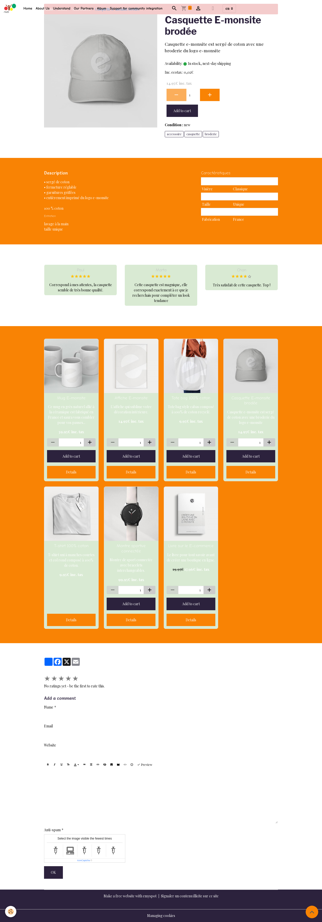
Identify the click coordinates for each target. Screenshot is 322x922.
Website (50, 745)
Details (71, 472)
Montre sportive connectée (131, 548)
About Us (42, 8)
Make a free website (119, 896)
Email (48, 726)
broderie (211, 134)
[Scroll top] (312, 912)
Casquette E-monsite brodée (250, 400)
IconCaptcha (83, 860)
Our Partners (84, 8)
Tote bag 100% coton (191, 398)
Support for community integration (136, 8)
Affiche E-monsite (131, 398)
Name (48, 707)
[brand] (11, 9)
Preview (144, 765)
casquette (193, 134)
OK (53, 872)
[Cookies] (10, 911)
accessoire (174, 134)
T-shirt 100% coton (71, 545)
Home (27, 8)
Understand (61, 8)
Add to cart (182, 110)
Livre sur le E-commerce (191, 545)
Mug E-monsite (71, 398)
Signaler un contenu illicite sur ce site (190, 896)
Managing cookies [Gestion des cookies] (161, 915)
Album (101, 8)
